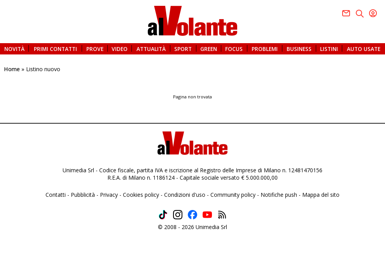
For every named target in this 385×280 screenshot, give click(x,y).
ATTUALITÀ (151, 48)
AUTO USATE (363, 48)
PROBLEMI (265, 48)
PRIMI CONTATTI (55, 48)
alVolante (192, 21)
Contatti (56, 194)
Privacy (109, 194)
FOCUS (234, 48)
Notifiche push (279, 194)
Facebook (346, 13)
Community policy (233, 194)
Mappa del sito (321, 194)
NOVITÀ (14, 48)
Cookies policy (141, 194)
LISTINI (329, 48)
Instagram (177, 214)
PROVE (94, 48)
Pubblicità (83, 194)
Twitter (360, 14)
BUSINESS (299, 48)
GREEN (208, 48)
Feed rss (222, 214)
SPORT (183, 48)
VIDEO (120, 48)
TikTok (163, 214)
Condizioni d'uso (184, 194)
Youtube (373, 13)
